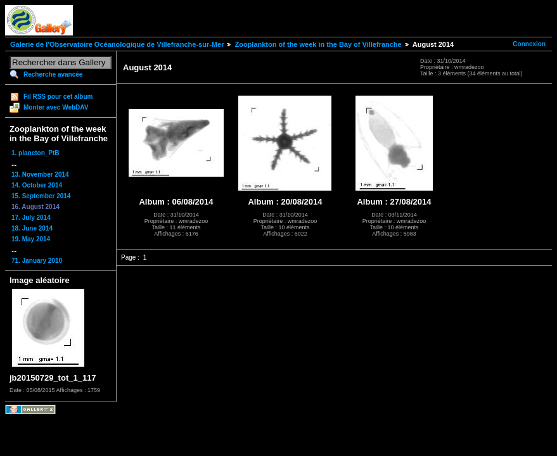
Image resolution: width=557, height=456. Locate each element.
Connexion (529, 44)
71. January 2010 (36, 260)
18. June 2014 (32, 228)
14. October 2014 (36, 185)
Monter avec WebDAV (55, 107)
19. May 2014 (30, 239)
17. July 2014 (31, 217)
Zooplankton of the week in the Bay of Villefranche (317, 44)
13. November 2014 (40, 174)
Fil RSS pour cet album (58, 96)
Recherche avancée (52, 74)
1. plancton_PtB (35, 152)
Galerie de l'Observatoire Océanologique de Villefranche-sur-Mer (117, 44)
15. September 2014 (40, 196)
